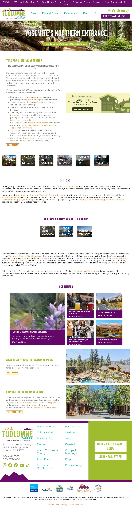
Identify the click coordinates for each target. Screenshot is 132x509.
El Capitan (92, 271)
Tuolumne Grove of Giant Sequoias (24, 256)
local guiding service (38, 123)
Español (70, 444)
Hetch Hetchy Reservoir (15, 260)
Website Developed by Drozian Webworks (66, 504)
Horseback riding (10, 200)
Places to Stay (45, 426)
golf (20, 200)
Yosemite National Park (67, 186)
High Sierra (54, 402)
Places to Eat (45, 438)
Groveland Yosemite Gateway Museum (47, 195)
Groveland (20, 195)
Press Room (44, 459)
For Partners (72, 426)
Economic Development (45, 467)
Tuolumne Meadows (117, 258)
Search (69, 438)
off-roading (28, 200)
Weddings (71, 432)
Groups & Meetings (71, 452)
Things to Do (45, 432)
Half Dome (78, 271)
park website (26, 138)
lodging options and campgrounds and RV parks (101, 200)
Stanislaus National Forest (27, 402)
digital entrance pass (33, 100)
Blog (68, 459)
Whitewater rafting (11, 197)
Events (41, 444)
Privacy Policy (73, 465)
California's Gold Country (44, 408)
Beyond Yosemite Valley (21, 120)
